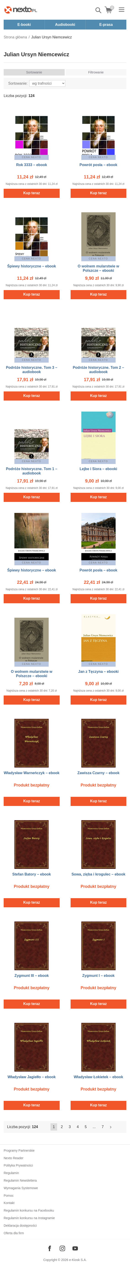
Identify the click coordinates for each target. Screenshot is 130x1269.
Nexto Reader (13, 1158)
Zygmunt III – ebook (31, 976)
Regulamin (11, 1173)
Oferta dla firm (14, 1233)
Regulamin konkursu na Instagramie (29, 1218)
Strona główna (15, 37)
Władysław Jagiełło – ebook (32, 1077)
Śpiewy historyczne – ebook (31, 266)
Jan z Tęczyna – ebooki (98, 672)
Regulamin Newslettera (20, 1180)
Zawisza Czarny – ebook (98, 773)
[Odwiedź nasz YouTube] (75, 1248)
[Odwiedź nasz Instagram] (62, 1248)
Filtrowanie (96, 72)
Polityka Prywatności (18, 1165)
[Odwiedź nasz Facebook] (49, 1248)
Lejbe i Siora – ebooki (98, 469)
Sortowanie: (18, 83)
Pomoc (9, 1195)
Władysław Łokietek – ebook (98, 1077)
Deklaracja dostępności (20, 1225)
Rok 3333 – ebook (31, 165)
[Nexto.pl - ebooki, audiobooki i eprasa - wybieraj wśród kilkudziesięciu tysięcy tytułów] (21, 10)
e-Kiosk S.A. (78, 1260)
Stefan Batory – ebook (31, 874)
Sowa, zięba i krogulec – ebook (98, 874)
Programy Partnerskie (19, 1150)
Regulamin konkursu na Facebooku (29, 1210)
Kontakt (9, 1203)
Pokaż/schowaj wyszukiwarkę (99, 10)
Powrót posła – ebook (98, 165)
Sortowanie (34, 72)
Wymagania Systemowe (21, 1188)
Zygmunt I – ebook (98, 976)
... (94, 1127)
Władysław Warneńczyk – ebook (31, 773)
